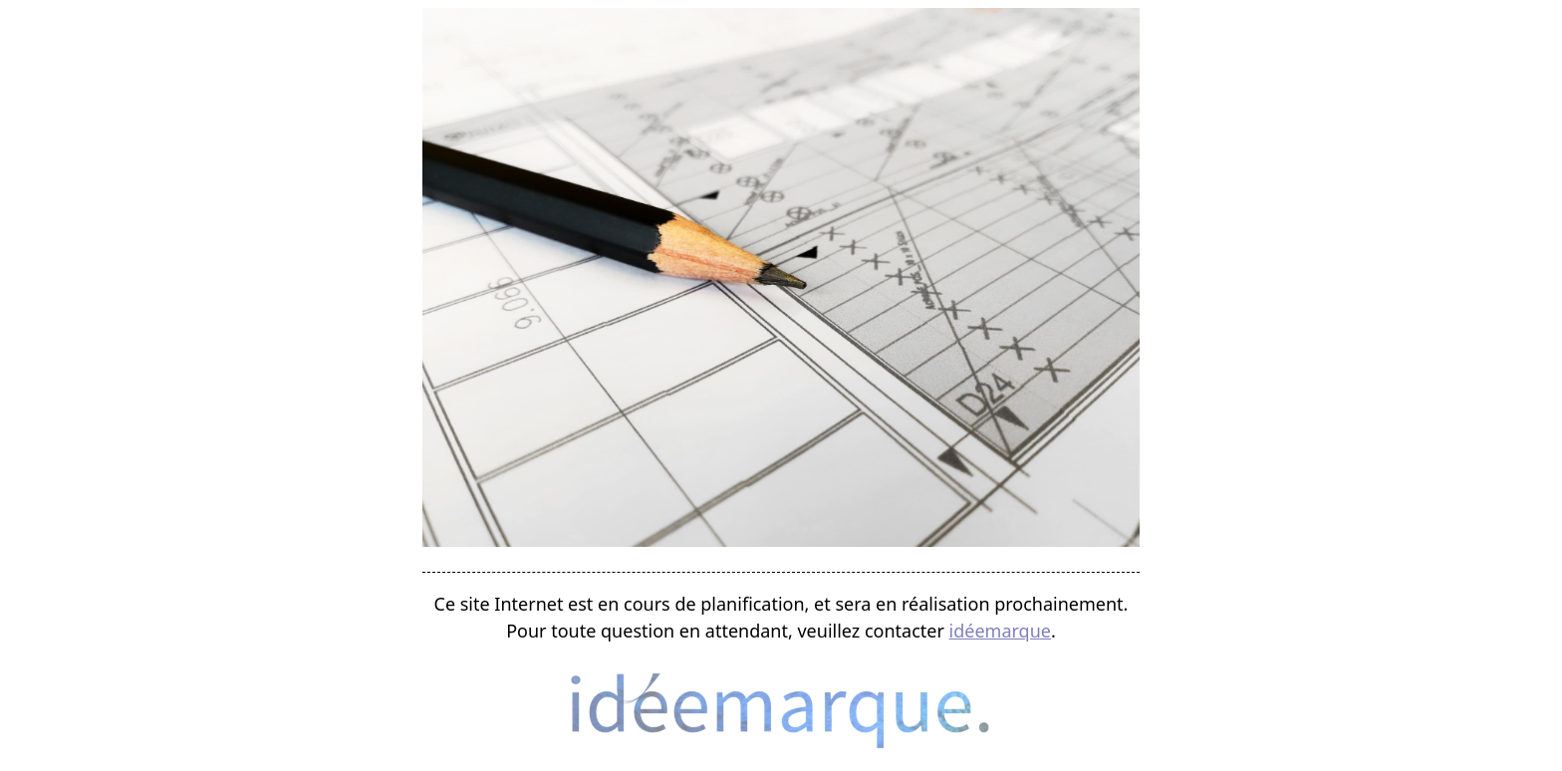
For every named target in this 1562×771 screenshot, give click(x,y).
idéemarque (1000, 630)
